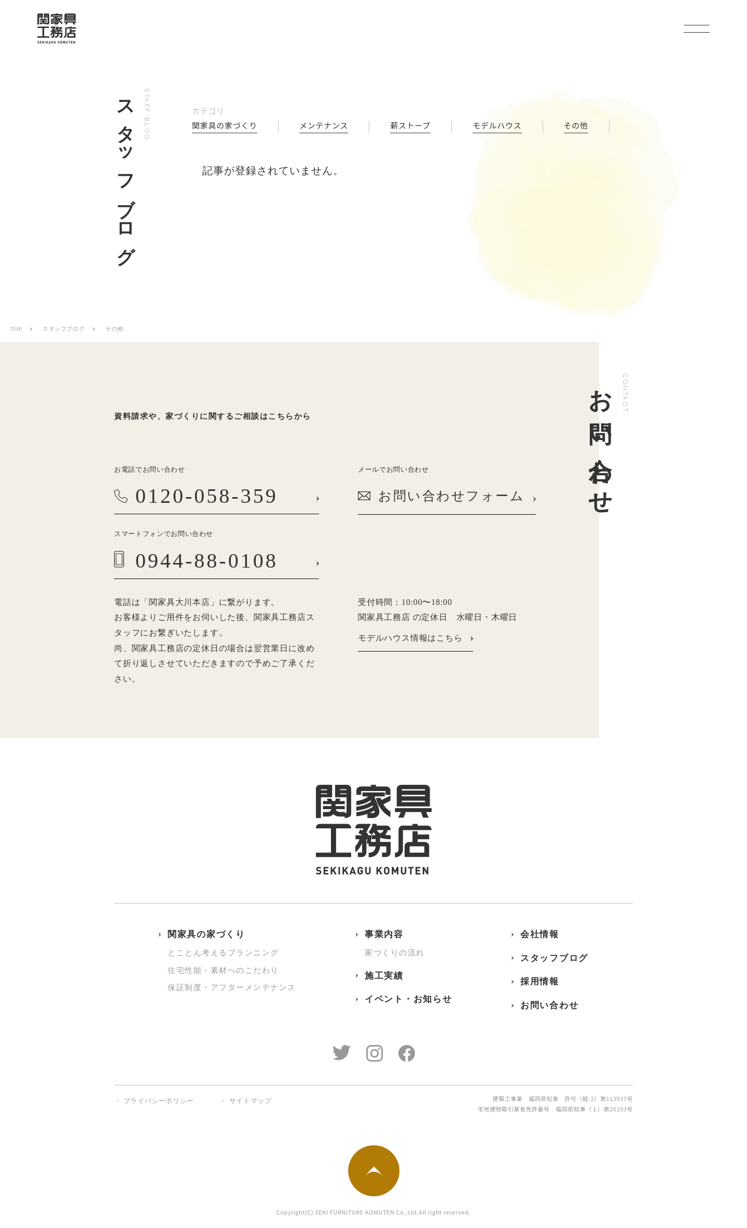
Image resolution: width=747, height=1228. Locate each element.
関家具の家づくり (224, 126)
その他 (576, 126)
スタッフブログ (64, 329)
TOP (16, 329)
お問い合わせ (549, 1005)
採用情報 (539, 981)
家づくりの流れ (395, 953)
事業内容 (384, 934)
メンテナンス (323, 126)
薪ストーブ (410, 126)
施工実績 (384, 976)
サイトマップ (250, 1101)
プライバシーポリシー (159, 1101)
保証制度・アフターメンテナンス (232, 987)
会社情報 (539, 934)
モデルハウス (497, 126)
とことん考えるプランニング (223, 953)
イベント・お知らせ (408, 999)
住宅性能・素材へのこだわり (223, 970)
